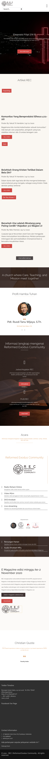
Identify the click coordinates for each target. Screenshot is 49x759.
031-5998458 (7, 736)
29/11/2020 (29, 123)
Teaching (6, 91)
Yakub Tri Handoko (16, 123)
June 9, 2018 (5, 698)
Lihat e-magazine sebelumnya (13, 595)
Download (7, 601)
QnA (4, 144)
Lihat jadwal (24, 384)
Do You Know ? (9, 197)
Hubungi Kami (5, 746)
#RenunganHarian (6, 692)
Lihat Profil (24, 413)
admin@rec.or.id (7, 738)
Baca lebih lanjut (24, 51)
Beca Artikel (7, 137)
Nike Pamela (14, 230)
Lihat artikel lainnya (24, 258)
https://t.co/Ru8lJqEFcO (8, 694)
